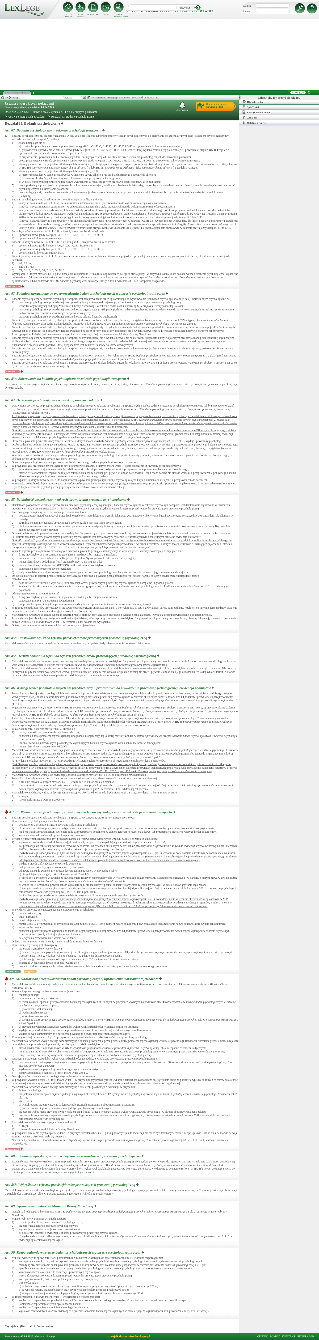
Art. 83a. (66, 379)
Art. (17, 430)
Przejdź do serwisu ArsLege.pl (128, 1336)
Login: (247, 5)
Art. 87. (91, 812)
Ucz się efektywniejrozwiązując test (216, 105)
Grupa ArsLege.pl (45, 1336)
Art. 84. (52, 400)
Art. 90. (73, 1252)
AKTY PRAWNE (80, 15)
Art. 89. (49, 1206)
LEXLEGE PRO (152, 97)
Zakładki (250, 117)
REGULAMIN (305, 1336)
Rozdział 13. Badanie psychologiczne (71, 116)
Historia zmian (253, 101)
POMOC (275, 1336)
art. (213, 150)
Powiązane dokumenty (257, 112)
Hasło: (247, 11)
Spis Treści (251, 107)
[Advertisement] (159, 54)
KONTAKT (288, 1336)
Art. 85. (66, 499)
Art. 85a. (76, 638)
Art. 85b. (81, 656)
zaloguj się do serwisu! (194, 11)
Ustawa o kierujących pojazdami (29, 103)
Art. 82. (53, 130)
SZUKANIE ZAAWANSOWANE (119, 15)
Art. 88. (84, 979)
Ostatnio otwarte (254, 122)
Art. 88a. (73, 1156)
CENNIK (106, 14)
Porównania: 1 (13, 971)
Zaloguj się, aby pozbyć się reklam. (279, 97)
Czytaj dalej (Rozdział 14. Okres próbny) (29, 1326)
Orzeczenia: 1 (12, 371)
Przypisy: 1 (30, 971)
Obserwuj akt (182, 106)
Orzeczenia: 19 (13, 286)
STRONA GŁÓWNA (68, 15)
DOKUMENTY (93, 14)
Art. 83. (85, 293)
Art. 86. (108, 688)
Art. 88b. (70, 1185)
